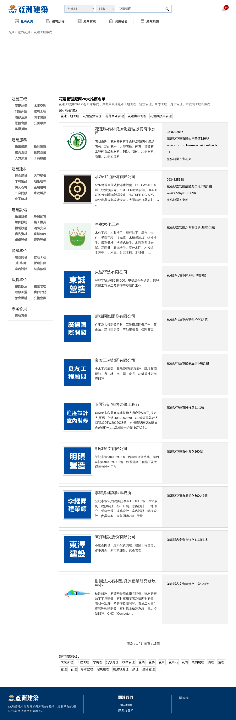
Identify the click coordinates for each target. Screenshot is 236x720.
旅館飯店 (21, 286)
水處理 (97, 662)
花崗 (162, 662)
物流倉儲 (21, 152)
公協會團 (40, 298)
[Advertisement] (118, 64)
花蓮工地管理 (70, 116)
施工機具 (40, 222)
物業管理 (40, 286)
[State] (79, 8)
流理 (211, 662)
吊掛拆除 (21, 129)
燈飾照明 (21, 222)
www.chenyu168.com (181, 193)
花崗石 (173, 662)
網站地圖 (126, 705)
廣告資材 (21, 234)
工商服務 (40, 158)
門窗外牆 (21, 111)
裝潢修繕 (40, 269)
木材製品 (21, 181)
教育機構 (21, 298)
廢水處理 (87, 669)
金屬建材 (40, 187)
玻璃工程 (40, 111)
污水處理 (112, 662)
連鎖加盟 (21, 292)
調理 (135, 669)
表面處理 (198, 662)
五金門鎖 (21, 193)
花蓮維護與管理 (161, 116)
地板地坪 (40, 181)
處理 (64, 669)
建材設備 (55, 21)
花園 (185, 662)
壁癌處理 (148, 669)
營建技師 (40, 263)
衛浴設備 (21, 216)
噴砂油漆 (21, 117)
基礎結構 (21, 105)
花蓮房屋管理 (137, 116)
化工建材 (21, 199)
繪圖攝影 (21, 146)
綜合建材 (21, 175)
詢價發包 (118, 21)
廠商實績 (86, 21)
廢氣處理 (103, 669)
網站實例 (21, 315)
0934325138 (175, 179)
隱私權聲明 (126, 710)
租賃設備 (40, 152)
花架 (142, 662)
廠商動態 (149, 21)
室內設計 (21, 269)
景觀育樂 (21, 123)
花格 (152, 662)
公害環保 (40, 123)
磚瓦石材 (21, 187)
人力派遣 (21, 158)
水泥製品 (40, 193)
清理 (221, 662)
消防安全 (40, 228)
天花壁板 (40, 175)
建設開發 (21, 257)
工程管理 (83, 662)
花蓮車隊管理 (114, 116)
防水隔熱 (40, 117)
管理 (74, 669)
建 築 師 (20, 263)
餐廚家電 (40, 216)
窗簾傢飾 (40, 234)
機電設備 (21, 228)
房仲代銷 (40, 292)
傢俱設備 (21, 239)
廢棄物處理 (121, 669)
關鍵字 (184, 698)
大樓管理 (67, 662)
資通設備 (40, 239)
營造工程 (40, 257)
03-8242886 (175, 131)
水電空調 (40, 105)
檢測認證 (40, 146)
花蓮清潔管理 (92, 116)
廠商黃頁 (23, 21)
